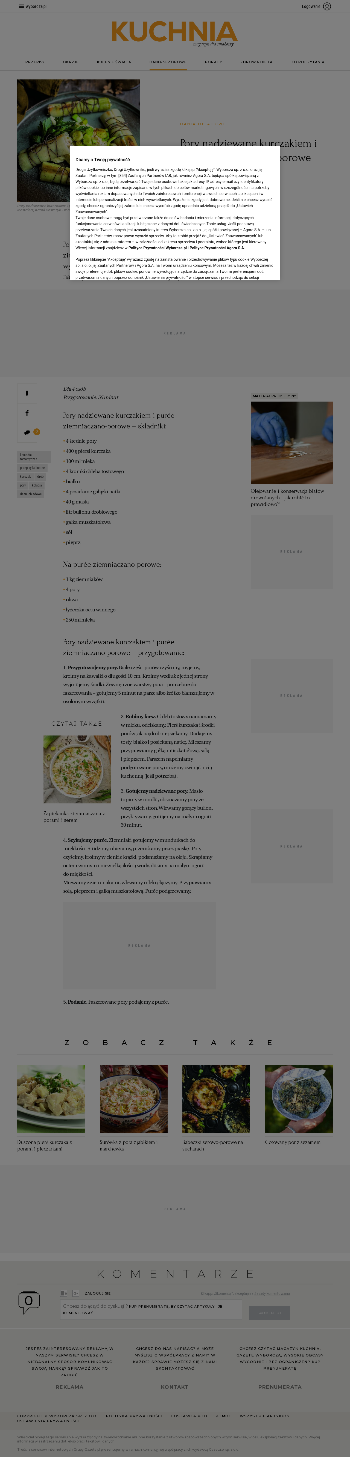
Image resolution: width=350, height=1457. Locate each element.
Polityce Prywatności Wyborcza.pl (158, 248)
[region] (175, 212)
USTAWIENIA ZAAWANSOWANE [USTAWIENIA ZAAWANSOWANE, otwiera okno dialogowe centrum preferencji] (111, 269)
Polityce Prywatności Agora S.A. (217, 248)
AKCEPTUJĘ (256, 269)
